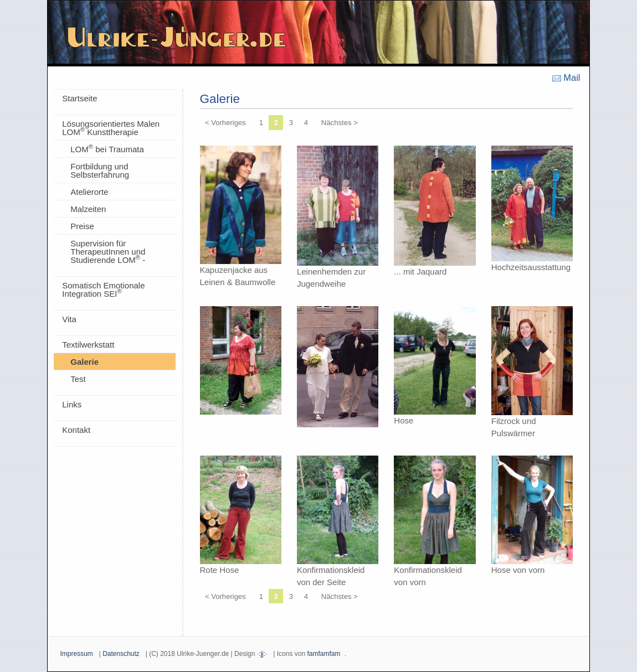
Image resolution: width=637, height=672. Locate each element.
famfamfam (323, 654)
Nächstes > (339, 122)
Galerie (84, 361)
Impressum (76, 654)
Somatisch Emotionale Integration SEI (103, 289)
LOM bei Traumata (107, 148)
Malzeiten (88, 209)
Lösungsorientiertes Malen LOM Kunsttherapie (111, 128)
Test (78, 379)
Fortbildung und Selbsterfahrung (99, 170)
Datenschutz (121, 654)
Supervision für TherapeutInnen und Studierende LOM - (107, 252)
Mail (566, 78)
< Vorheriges (225, 122)
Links (71, 404)
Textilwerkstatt (88, 344)
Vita (69, 319)
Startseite (79, 98)
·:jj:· (262, 654)
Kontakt (76, 430)
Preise (82, 226)
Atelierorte (89, 192)
